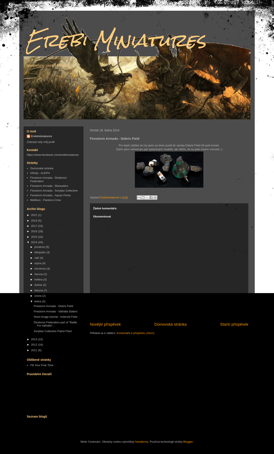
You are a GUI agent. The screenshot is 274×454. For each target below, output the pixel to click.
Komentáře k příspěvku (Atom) (135, 333)
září (37, 257)
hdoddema (141, 441)
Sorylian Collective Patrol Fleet (52, 331)
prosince (40, 247)
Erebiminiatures (41, 136)
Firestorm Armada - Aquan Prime (50, 195)
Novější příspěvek (105, 324)
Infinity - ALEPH (40, 173)
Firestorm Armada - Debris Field (53, 306)
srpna (38, 263)
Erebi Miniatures (116, 40)
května (38, 279)
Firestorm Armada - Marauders (49, 185)
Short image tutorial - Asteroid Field (55, 316)
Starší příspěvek (234, 324)
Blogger (188, 441)
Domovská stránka (170, 324)
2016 (34, 231)
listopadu (40, 252)
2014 (34, 242)
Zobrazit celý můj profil (41, 142)
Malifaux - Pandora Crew (45, 200)
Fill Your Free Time (41, 365)
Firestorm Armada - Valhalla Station (55, 311)
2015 (34, 236)
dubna (38, 284)
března (39, 290)
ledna (38, 301)
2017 (34, 226)
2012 (34, 344)
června (39, 274)
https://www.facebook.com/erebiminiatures (53, 154)
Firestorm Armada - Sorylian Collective (54, 190)
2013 (34, 339)
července (40, 268)
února (38, 295)
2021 (34, 215)
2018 (34, 220)
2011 (34, 350)
